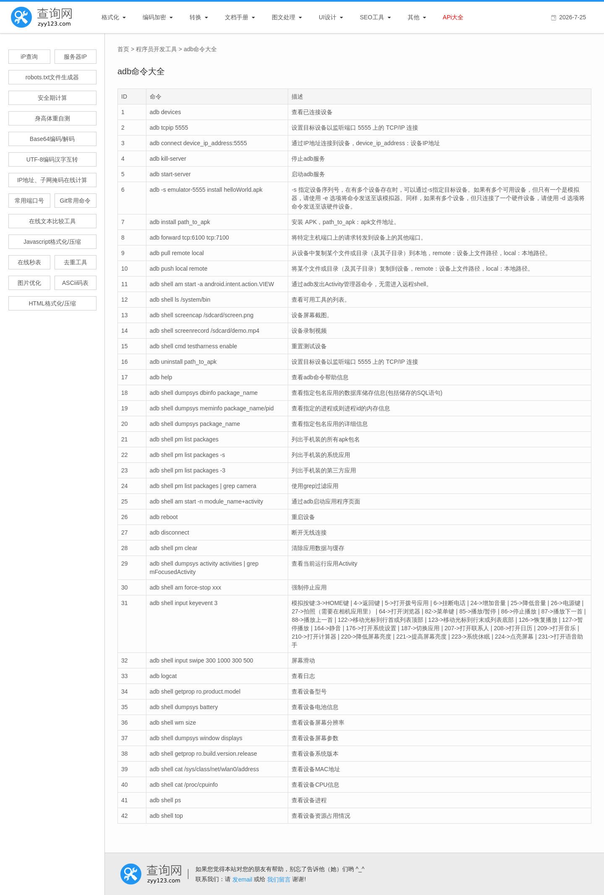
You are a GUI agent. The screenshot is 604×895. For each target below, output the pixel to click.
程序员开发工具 (156, 49)
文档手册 (236, 17)
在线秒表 (29, 262)
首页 (123, 49)
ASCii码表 (75, 282)
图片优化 (29, 282)
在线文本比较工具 (52, 221)
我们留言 (279, 879)
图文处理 (283, 17)
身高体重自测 (52, 118)
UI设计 (327, 17)
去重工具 (75, 262)
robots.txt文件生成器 (52, 77)
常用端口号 (29, 200)
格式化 (110, 17)
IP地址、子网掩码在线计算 (52, 180)
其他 (413, 17)
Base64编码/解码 (52, 139)
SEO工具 (372, 17)
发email (242, 879)
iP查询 (29, 56)
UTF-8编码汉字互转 (52, 159)
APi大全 (453, 17)
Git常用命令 (75, 200)
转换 (195, 17)
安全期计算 (52, 97)
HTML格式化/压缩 (52, 303)
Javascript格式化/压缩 (52, 241)
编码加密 (154, 17)
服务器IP (75, 56)
